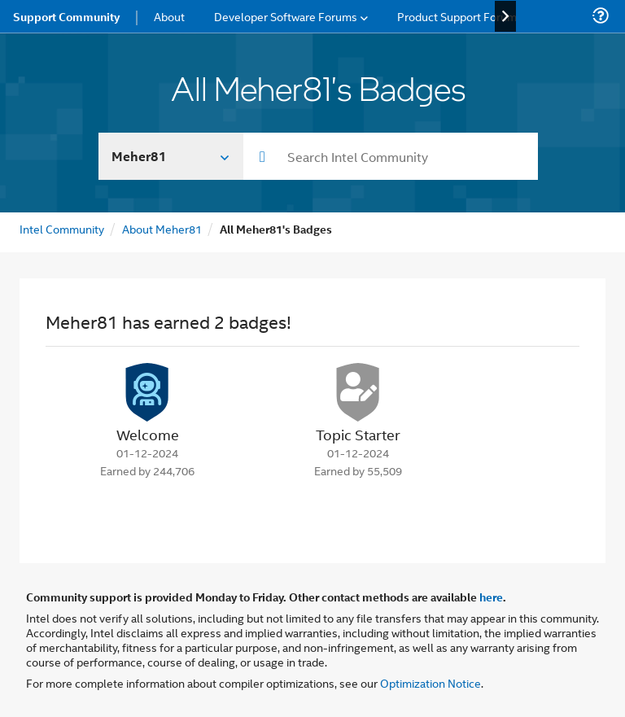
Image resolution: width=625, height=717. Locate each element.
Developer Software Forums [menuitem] (285, 15)
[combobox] (390, 156)
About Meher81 (162, 228)
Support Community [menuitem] (66, 16)
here (491, 597)
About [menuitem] (169, 15)
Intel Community (62, 228)
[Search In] (171, 156)
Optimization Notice (430, 682)
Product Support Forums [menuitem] (459, 15)
